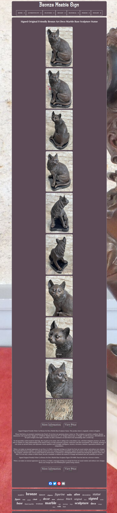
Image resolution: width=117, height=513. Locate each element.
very (24, 499)
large (71, 504)
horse (54, 507)
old (40, 500)
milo (69, 494)
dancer (42, 494)
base (20, 503)
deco (93, 503)
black (69, 498)
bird (85, 499)
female (29, 500)
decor (46, 498)
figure (17, 499)
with (59, 506)
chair (35, 499)
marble (50, 503)
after (77, 494)
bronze (31, 494)
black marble (29, 504)
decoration (86, 495)
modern (21, 495)
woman (39, 503)
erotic (102, 499)
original (78, 499)
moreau (65, 504)
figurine (60, 494)
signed (93, 498)
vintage (100, 504)
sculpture (81, 503)
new (53, 499)
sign (59, 504)
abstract (60, 499)
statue (97, 494)
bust (64, 507)
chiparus (50, 495)
